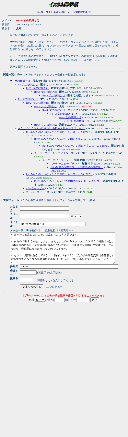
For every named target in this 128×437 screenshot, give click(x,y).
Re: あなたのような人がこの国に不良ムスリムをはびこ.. (59, 131)
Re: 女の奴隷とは (28, 84)
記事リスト (44, 12)
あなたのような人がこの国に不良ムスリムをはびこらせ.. (51, 128)
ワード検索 (73, 12)
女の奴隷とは (23, 80)
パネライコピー (35, 188)
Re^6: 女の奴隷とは (70, 117)
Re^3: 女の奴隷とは (45, 91)
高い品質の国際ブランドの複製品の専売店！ (76, 167)
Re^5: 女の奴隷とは (61, 113)
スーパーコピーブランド (56, 159)
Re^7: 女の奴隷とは (78, 121)
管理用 (86, 12)
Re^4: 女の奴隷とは (53, 95)
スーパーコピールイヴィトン (51, 153)
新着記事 (59, 12)
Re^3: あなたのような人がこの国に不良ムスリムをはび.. (75, 145)
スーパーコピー (35, 192)
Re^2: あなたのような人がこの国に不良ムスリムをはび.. (67, 138)
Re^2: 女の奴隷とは (37, 88)
